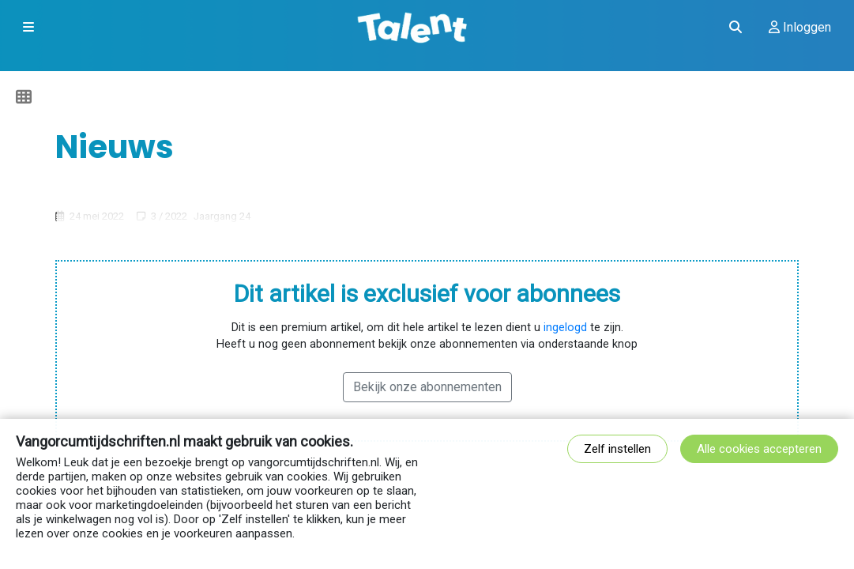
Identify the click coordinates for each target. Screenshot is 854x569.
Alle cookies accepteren (759, 449)
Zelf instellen (617, 449)
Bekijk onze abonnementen (427, 386)
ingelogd (565, 327)
